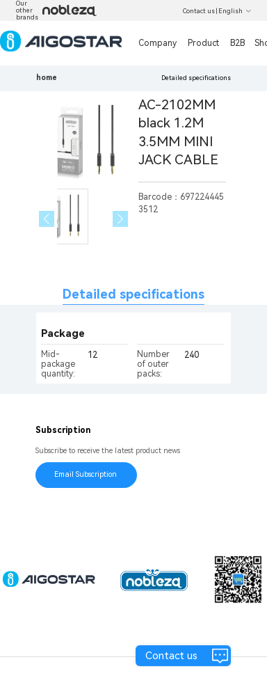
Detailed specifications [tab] (133, 294)
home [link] (46, 77)
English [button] (235, 11)
